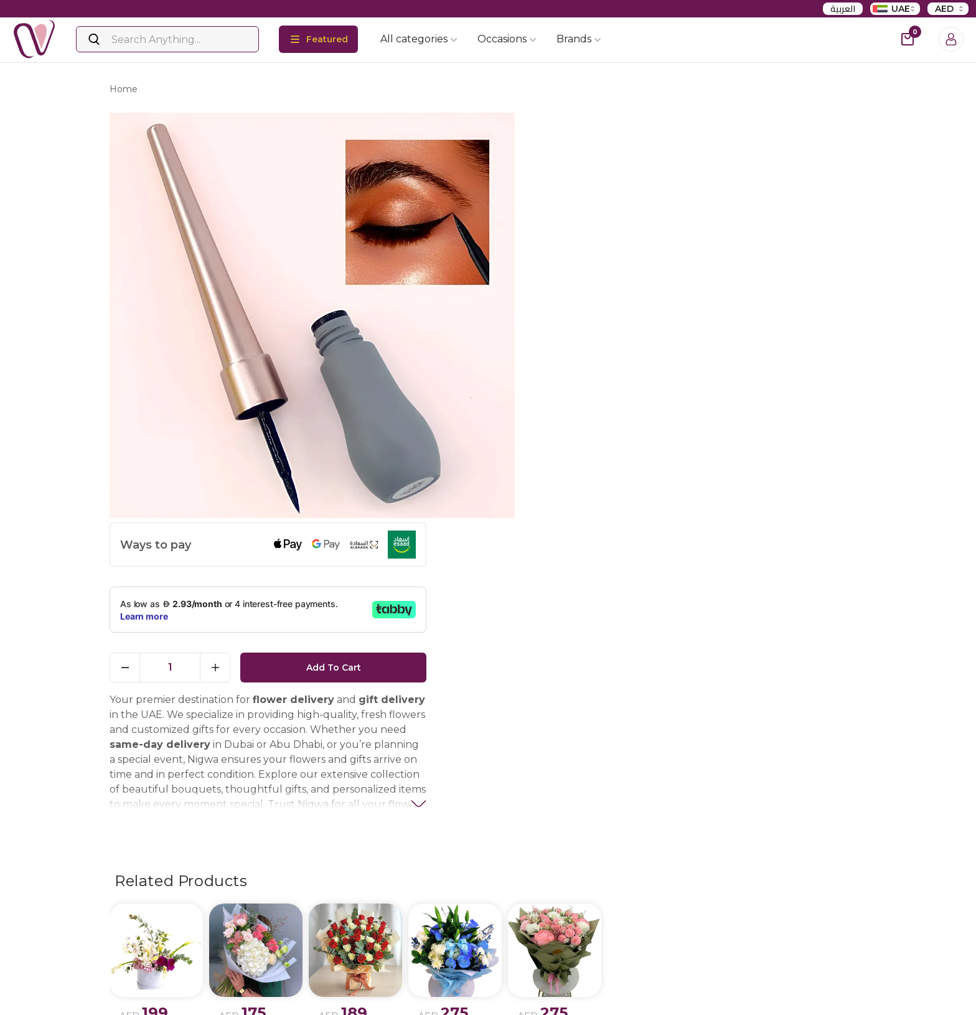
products (173, 91)
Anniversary (519, 1005)
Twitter (142, 1007)
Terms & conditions (279, 1005)
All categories (419, 39)
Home (124, 91)
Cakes (379, 1005)
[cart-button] (907, 39)
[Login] (951, 39)
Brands (578, 39)
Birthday (512, 984)
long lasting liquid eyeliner (270, 91)
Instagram (149, 985)
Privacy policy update (284, 984)
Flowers (383, 984)
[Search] (167, 39)
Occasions (507, 39)
